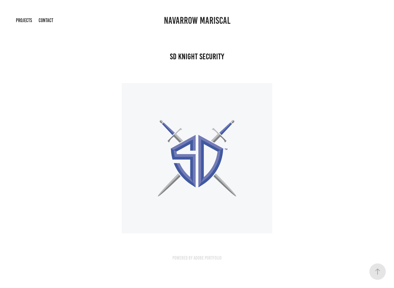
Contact (46, 20)
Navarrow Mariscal (197, 20)
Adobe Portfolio (207, 258)
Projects (24, 20)
